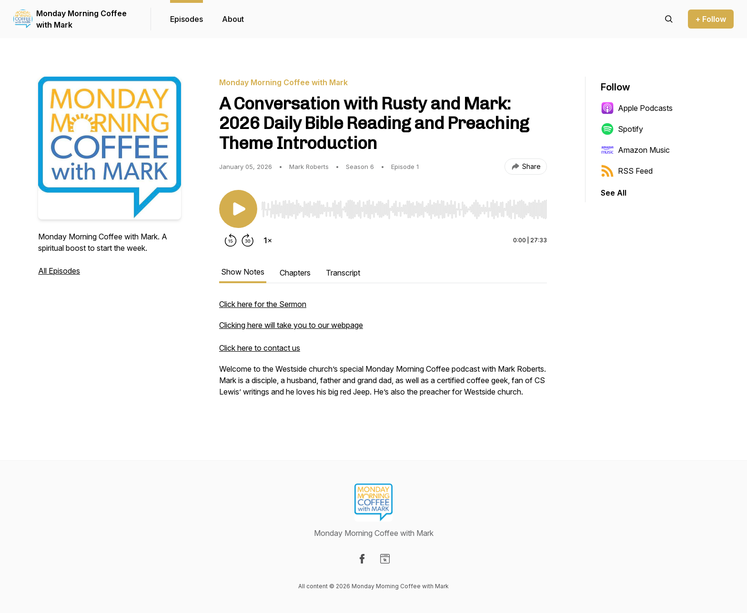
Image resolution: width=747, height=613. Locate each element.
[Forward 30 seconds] (247, 240)
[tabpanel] (383, 352)
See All (613, 193)
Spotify (622, 129)
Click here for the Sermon (262, 304)
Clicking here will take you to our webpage (291, 325)
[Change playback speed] (267, 240)
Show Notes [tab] (242, 272)
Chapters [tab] (295, 272)
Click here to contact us (259, 348)
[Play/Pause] (238, 209)
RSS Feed (627, 171)
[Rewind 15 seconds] (230, 240)
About (233, 19)
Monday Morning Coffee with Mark (81, 19)
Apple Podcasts (637, 108)
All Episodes (59, 271)
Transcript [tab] (343, 272)
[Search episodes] (669, 19)
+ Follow (711, 19)
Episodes (186, 19)
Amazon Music (635, 150)
